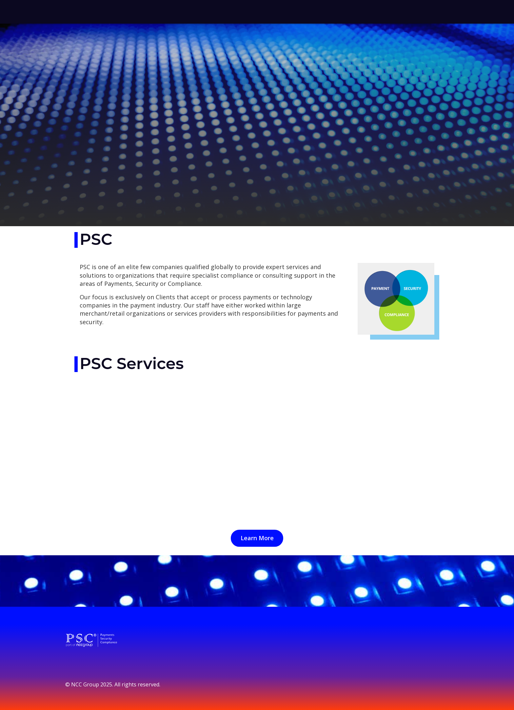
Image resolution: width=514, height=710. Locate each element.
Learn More (257, 538)
